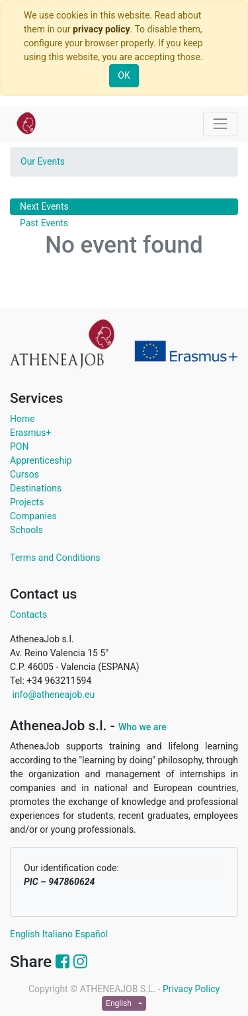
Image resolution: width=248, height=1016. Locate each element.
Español (91, 934)
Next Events (44, 206)
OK (124, 75)
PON (19, 446)
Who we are (142, 727)
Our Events (43, 161)
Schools (26, 530)
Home (22, 418)
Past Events (44, 223)
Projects (27, 502)
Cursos (24, 474)
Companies (33, 516)
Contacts (28, 614)
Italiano (57, 934)
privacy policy (101, 29)
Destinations (36, 488)
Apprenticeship (41, 460)
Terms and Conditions (55, 557)
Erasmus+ (30, 432)
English (25, 934)
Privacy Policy (191, 989)
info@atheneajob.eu (52, 694)
